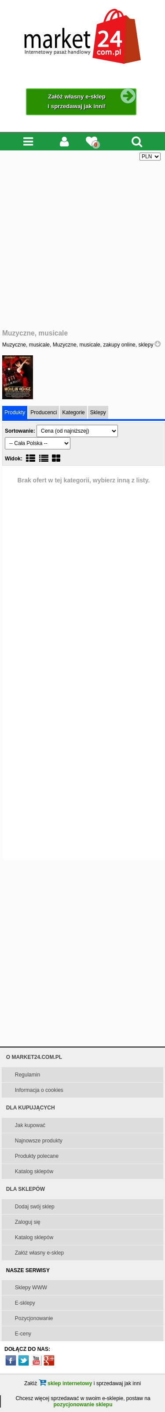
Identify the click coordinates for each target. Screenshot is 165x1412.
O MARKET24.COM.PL (34, 1057)
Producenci (43, 412)
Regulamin (27, 1075)
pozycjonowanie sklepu (82, 1404)
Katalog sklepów (34, 1171)
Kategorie (73, 412)
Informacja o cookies (39, 1090)
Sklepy (98, 412)
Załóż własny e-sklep (39, 1253)
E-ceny (23, 1334)
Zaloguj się (27, 1222)
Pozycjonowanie (34, 1318)
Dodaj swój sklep (35, 1207)
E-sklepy (25, 1303)
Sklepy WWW (31, 1287)
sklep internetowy (65, 1383)
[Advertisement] (82, 245)
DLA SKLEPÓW (25, 1189)
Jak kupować (30, 1125)
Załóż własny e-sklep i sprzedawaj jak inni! (92, 98)
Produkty (14, 412)
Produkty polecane (37, 1156)
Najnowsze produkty (38, 1141)
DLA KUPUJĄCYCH (30, 1108)
